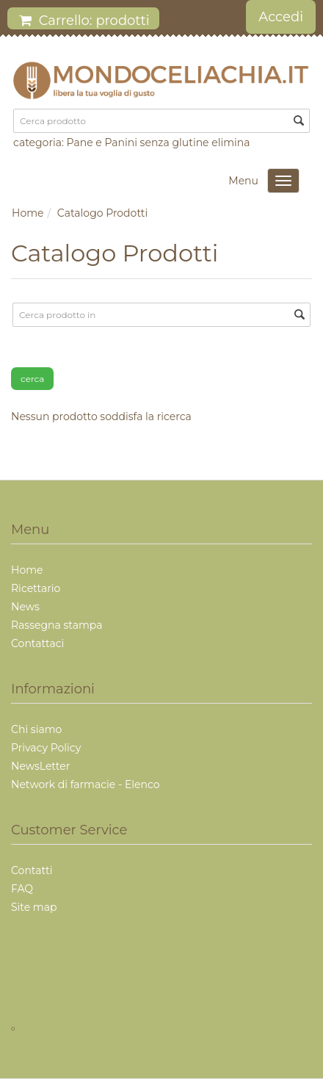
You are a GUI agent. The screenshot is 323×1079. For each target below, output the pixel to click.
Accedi (280, 17)
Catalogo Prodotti (102, 213)
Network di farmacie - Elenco (85, 784)
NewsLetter (40, 766)
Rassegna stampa (56, 625)
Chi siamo (36, 729)
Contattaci (37, 643)
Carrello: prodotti (84, 20)
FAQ (22, 888)
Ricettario (35, 588)
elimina (230, 142)
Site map (34, 907)
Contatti (31, 870)
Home (27, 213)
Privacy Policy (46, 747)
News (25, 606)
